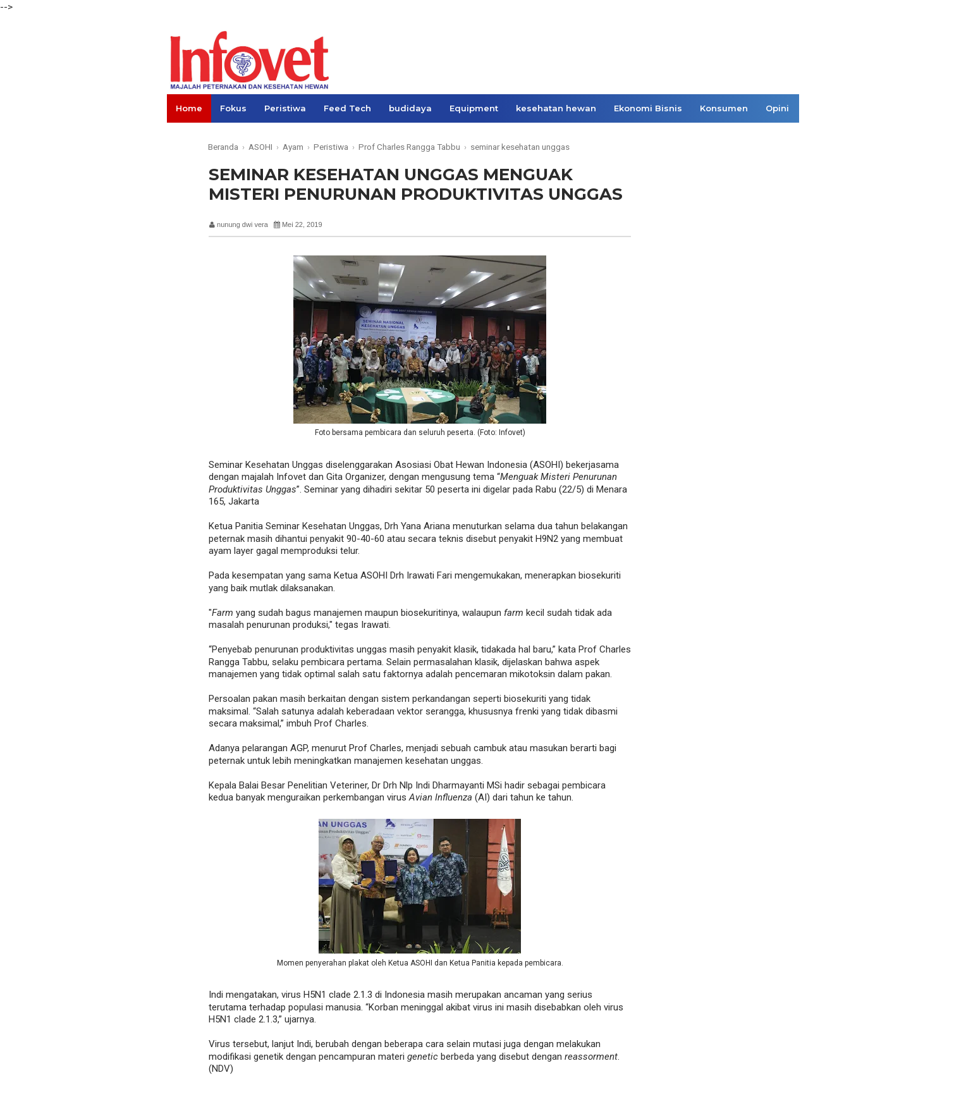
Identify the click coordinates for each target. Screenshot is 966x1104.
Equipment (473, 108)
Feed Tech (347, 108)
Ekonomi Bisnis (648, 108)
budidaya (410, 108)
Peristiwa (285, 108)
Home (189, 108)
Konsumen (724, 108)
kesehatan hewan (556, 108)
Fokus (233, 108)
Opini (777, 108)
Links (187, 137)
